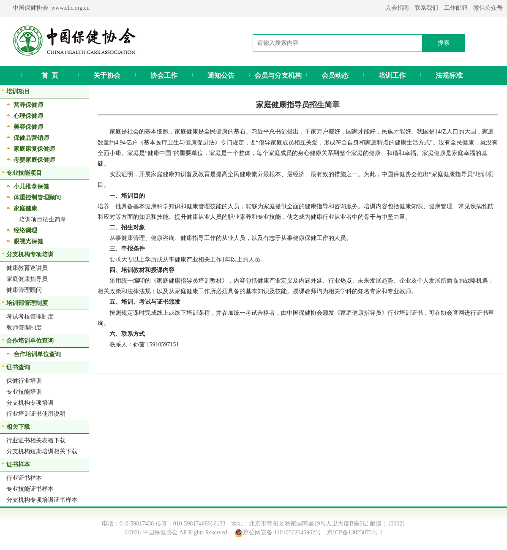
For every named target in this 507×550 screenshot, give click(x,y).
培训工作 (392, 75)
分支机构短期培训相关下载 (41, 451)
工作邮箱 (456, 8)
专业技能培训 (24, 392)
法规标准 (449, 75)
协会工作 (163, 75)
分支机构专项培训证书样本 (41, 500)
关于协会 (106, 75)
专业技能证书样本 (30, 489)
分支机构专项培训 (30, 403)
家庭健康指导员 (27, 279)
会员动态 (335, 75)
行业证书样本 (24, 478)
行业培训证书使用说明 (35, 414)
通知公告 (220, 75)
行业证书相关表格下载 (35, 440)
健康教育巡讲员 (27, 268)
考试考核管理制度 (30, 316)
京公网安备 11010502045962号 (282, 532)
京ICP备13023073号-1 (354, 532)
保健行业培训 (24, 381)
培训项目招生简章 (42, 219)
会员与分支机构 (278, 75)
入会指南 (397, 8)
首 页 (49, 75)
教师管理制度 (24, 327)
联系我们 (426, 8)
